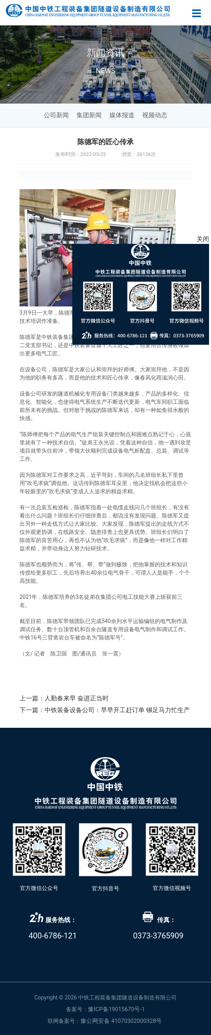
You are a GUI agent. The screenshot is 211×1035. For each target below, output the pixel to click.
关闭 (203, 239)
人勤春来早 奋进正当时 (77, 698)
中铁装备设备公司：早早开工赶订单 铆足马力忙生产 (117, 710)
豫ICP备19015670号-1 (116, 1009)
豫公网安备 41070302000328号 (121, 1021)
